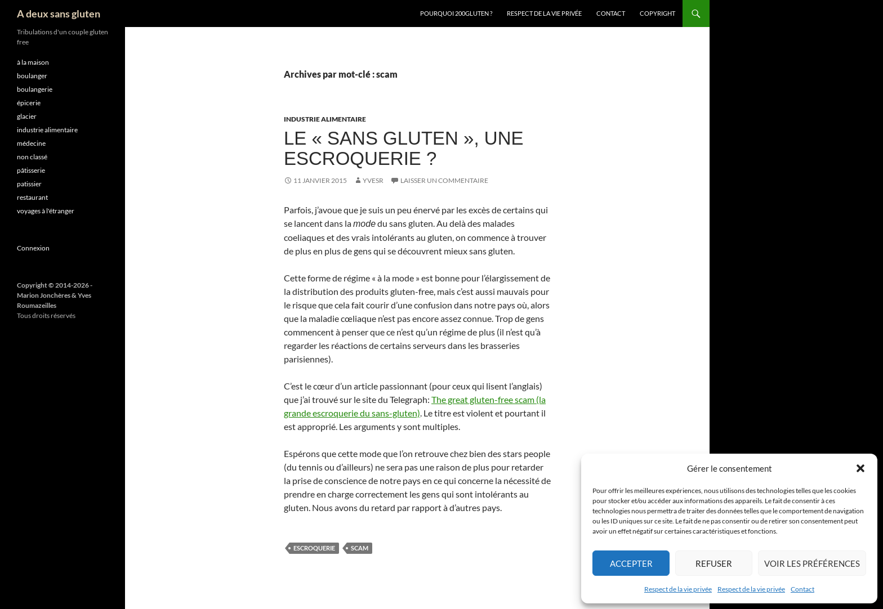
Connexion (33, 248)
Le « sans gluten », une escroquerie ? (403, 148)
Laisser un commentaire (444, 180)
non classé (32, 157)
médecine (31, 143)
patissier (29, 184)
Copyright (657, 13)
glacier (27, 116)
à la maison (33, 62)
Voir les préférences (812, 563)
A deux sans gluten (58, 13)
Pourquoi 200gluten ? (456, 13)
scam (359, 548)
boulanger (32, 75)
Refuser (713, 563)
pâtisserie (31, 170)
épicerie (29, 102)
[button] (860, 468)
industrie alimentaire (325, 119)
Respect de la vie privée (678, 589)
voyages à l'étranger (45, 211)
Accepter (631, 563)
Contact (802, 589)
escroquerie (314, 548)
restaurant (32, 197)
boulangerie (34, 89)
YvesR (373, 180)
